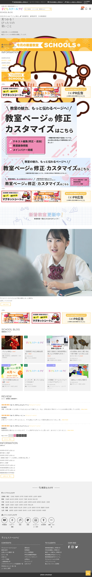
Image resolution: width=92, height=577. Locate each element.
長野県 (30, 502)
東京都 (30, 499)
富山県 (12, 502)
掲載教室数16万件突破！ (7, 473)
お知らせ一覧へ (7, 476)
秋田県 (30, 496)
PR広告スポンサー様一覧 (8, 566)
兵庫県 (21, 505)
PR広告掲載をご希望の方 (52, 550)
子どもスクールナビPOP (52, 559)
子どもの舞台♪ (15, 16)
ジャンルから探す (8, 47)
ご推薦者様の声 (5, 561)
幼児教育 (43, 521)
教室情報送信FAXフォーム (52, 557)
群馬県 (16, 499)
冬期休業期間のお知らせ (7, 468)
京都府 (12, 505)
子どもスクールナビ (34, 405)
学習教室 (4, 521)
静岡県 (39, 502)
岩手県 (21, 496)
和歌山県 (30, 505)
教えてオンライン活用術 (52, 564)
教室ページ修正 (73, 2)
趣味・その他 (51, 522)
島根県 (16, 507)
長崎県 (20, 510)
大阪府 (16, 505)
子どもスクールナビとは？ (9, 548)
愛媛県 (43, 507)
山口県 (29, 507)
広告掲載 (55, 2)
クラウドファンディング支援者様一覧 (12, 564)
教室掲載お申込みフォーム (52, 554)
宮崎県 (34, 510)
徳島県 (34, 507)
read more (6, 304)
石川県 (16, 502)
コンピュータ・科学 (36, 522)
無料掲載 (20, 2)
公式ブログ (28, 564)
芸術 (28, 521)
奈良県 (25, 505)
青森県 (17, 496)
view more (84, 409)
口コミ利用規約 (29, 552)
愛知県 (43, 502)
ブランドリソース (50, 561)
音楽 (20, 521)
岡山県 (20, 507)
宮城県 (26, 496)
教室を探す (4, 550)
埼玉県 (21, 499)
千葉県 (25, 499)
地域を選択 (6, 44)
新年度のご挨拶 (6, 60)
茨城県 (7, 499)
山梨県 (25, 502)
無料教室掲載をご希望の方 (52, 548)
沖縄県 (44, 510)
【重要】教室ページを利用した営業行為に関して (16, 65)
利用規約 (27, 550)
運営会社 (27, 548)
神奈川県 (35, 499)
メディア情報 (5, 559)
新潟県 (7, 502)
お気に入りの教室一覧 (7, 552)
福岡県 (11, 510)
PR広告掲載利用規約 (31, 554)
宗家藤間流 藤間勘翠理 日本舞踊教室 (33, 16)
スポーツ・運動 (12, 522)
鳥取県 (11, 507)
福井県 (21, 502)
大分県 (29, 510)
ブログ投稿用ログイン (87, 2)
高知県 (47, 507)
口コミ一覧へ (8, 439)
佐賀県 (16, 510)
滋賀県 (7, 505)
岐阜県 (34, 502)
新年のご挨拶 (5, 70)
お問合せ (27, 559)
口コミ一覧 (4, 554)
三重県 (48, 502)
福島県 (39, 496)
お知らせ (12, 450)
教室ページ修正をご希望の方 (53, 552)
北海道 (12, 496)
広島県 (25, 507)
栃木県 (12, 499)
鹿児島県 (38, 510)
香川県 (38, 507)
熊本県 (25, 510)
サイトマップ (28, 561)
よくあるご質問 (5, 568)
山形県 (35, 496)
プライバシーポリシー (31, 557)
